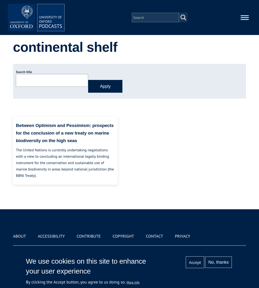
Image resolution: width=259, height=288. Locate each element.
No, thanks (218, 262)
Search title (24, 72)
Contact (154, 236)
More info (133, 282)
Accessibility (51, 236)
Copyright (123, 236)
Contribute (89, 236)
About (19, 236)
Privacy (182, 236)
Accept (195, 262)
